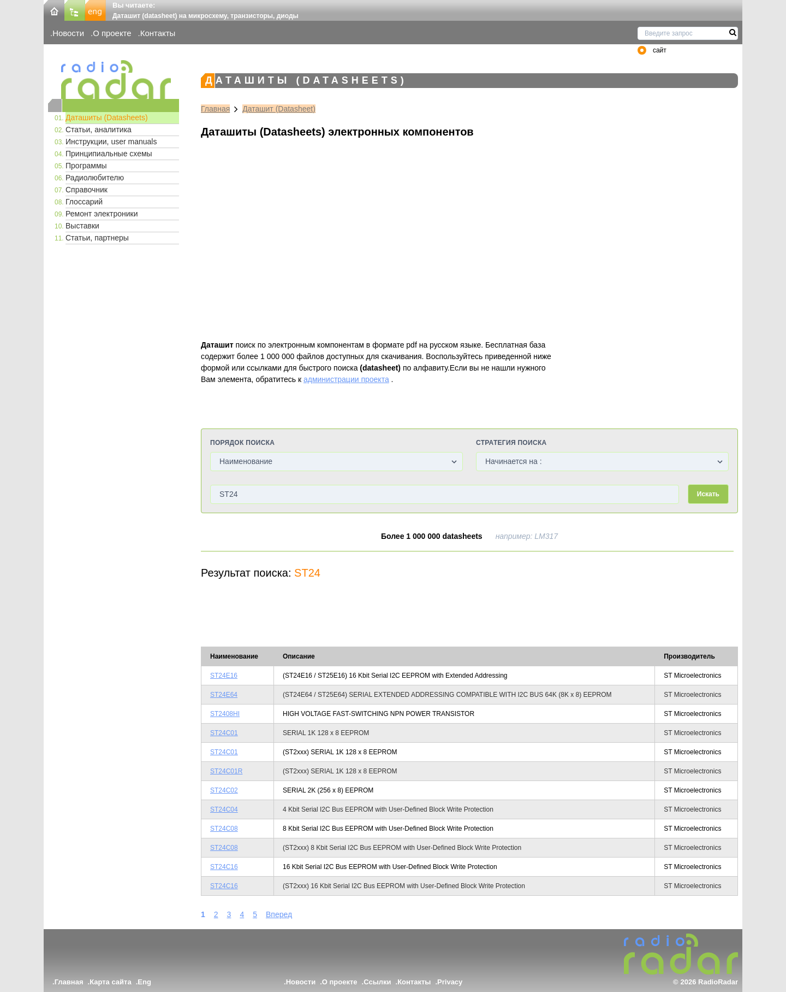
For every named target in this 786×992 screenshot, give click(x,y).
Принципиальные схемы (109, 153)
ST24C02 (224, 790)
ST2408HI (225, 714)
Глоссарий (84, 201)
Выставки (82, 225)
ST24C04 (224, 809)
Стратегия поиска (511, 443)
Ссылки (377, 982)
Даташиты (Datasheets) (107, 117)
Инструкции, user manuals (111, 141)
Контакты (158, 33)
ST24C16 (224, 867)
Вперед (279, 914)
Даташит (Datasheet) (278, 108)
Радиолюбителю (95, 177)
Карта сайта (111, 982)
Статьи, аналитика (99, 129)
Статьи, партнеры (97, 237)
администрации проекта (346, 379)
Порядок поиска (242, 443)
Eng (144, 982)
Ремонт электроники (102, 213)
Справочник (87, 189)
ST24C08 (224, 828)
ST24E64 (223, 694)
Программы (86, 165)
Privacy (449, 982)
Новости (68, 33)
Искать (708, 494)
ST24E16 (223, 675)
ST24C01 (224, 733)
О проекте (112, 33)
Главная (215, 108)
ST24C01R (226, 771)
